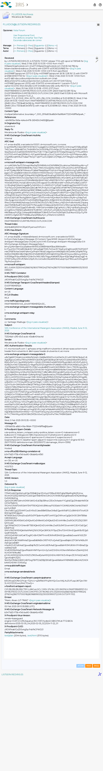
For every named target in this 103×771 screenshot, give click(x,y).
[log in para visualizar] (37, 76)
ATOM (81, 759)
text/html (32, 635)
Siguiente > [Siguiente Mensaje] (40, 45)
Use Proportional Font (24, 35)
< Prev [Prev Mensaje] (30, 45)
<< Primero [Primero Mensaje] (19, 45)
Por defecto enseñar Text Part (27, 38)
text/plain (9, 635)
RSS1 (88, 759)
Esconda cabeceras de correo (27, 40)
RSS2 (96, 759)
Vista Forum (19, 30)
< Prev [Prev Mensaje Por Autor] (30, 51)
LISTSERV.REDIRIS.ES (12, 767)
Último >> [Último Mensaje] (52, 45)
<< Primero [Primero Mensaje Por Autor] (19, 51)
